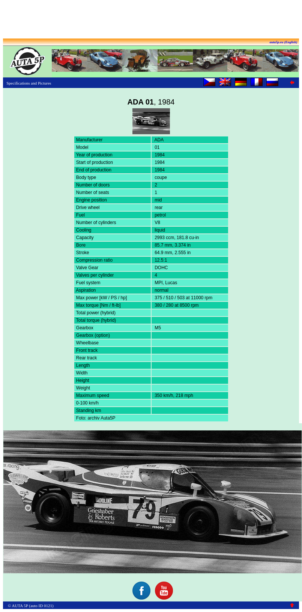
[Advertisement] (151, 20)
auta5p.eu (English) (283, 42)
